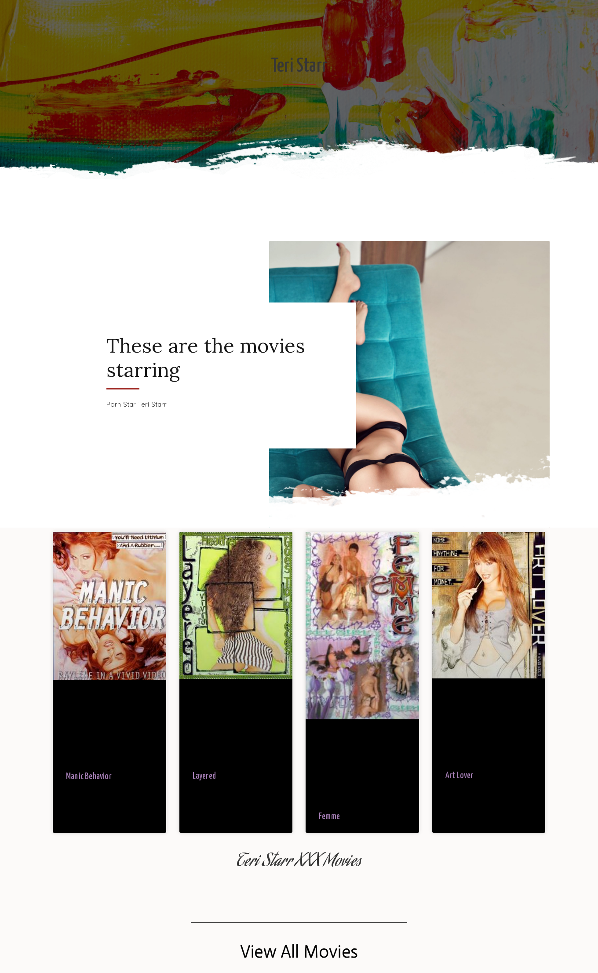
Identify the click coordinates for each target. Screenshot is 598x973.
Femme (329, 817)
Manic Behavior (89, 777)
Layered (204, 776)
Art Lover (459, 776)
